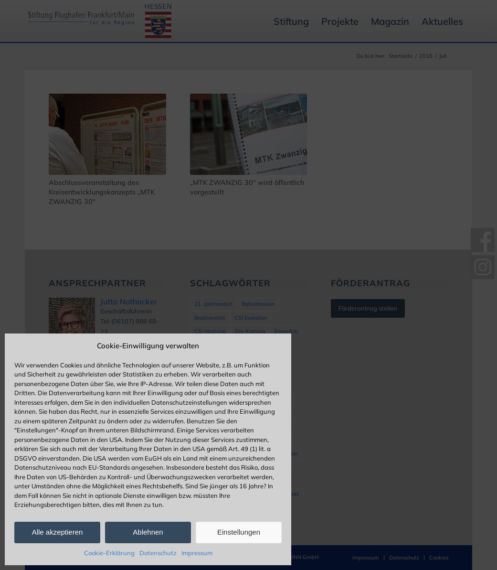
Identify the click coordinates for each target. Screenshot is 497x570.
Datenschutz (158, 553)
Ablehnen (148, 532)
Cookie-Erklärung (109, 553)
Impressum (196, 553)
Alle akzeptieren (57, 532)
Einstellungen (238, 532)
